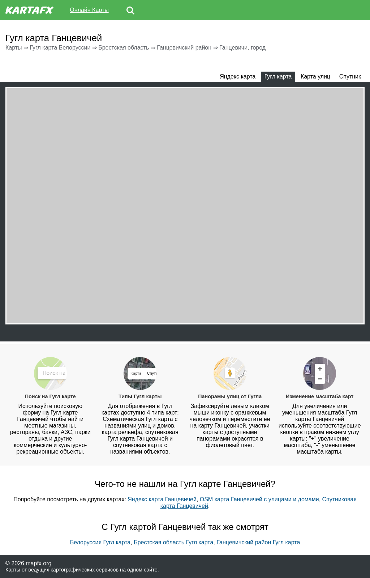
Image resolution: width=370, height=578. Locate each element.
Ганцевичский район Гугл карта (258, 542)
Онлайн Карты (89, 10)
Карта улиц (315, 76)
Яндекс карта (237, 76)
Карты (13, 47)
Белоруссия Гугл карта (100, 542)
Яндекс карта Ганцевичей (162, 499)
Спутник (350, 76)
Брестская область (123, 47)
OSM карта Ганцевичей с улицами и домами (259, 499)
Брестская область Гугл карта (173, 542)
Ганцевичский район (184, 47)
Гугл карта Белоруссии (60, 47)
